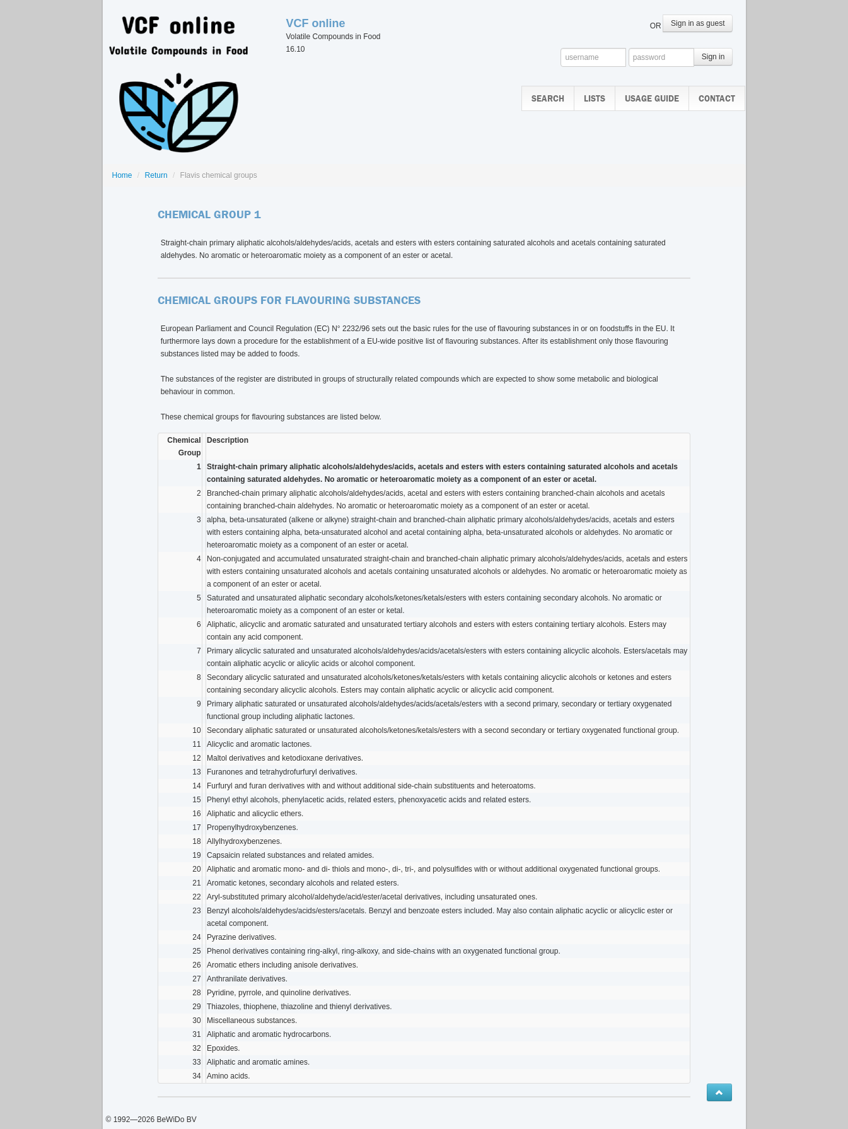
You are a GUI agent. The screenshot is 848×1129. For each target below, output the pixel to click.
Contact (717, 98)
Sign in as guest (697, 23)
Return (156, 175)
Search (547, 98)
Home (122, 175)
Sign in (713, 56)
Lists (594, 98)
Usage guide (652, 98)
